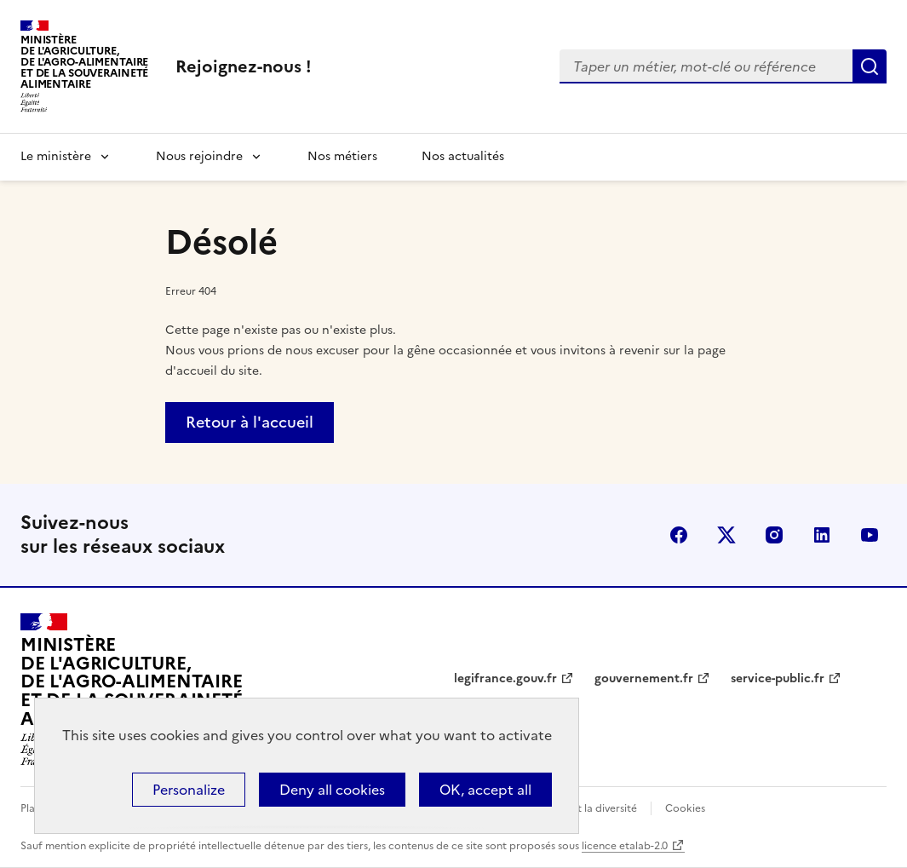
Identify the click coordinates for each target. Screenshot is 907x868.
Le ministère (55, 156)
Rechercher (869, 66)
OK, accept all (485, 789)
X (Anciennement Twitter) (726, 535)
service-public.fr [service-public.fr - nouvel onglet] (777, 678)
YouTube (869, 535)
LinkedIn (822, 535)
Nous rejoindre (199, 156)
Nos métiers (342, 156)
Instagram (774, 535)
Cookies (685, 808)
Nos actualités (463, 156)
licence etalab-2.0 (625, 846)
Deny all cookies (332, 789)
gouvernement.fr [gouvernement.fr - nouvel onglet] (643, 678)
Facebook (679, 535)
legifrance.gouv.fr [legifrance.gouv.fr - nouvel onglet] (505, 678)
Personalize (188, 789)
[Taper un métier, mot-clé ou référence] (706, 66)
